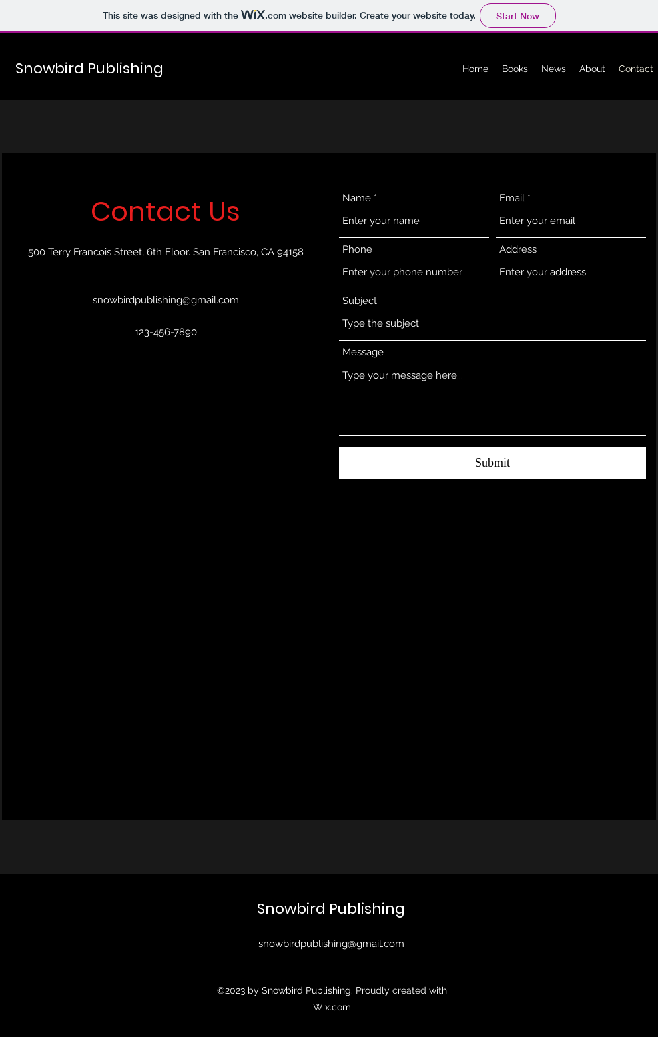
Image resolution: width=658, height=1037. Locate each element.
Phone (357, 250)
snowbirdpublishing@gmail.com (166, 300)
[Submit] (492, 463)
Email (512, 198)
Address (518, 250)
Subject (359, 301)
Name (356, 198)
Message (363, 352)
